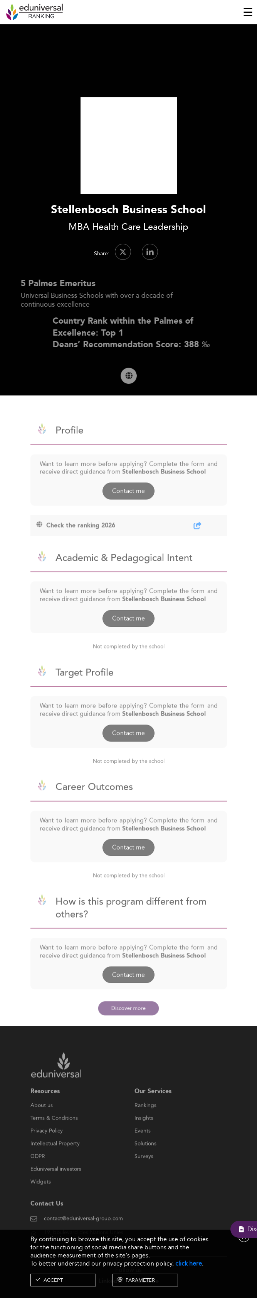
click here (188, 1263)
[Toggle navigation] (248, 12)
